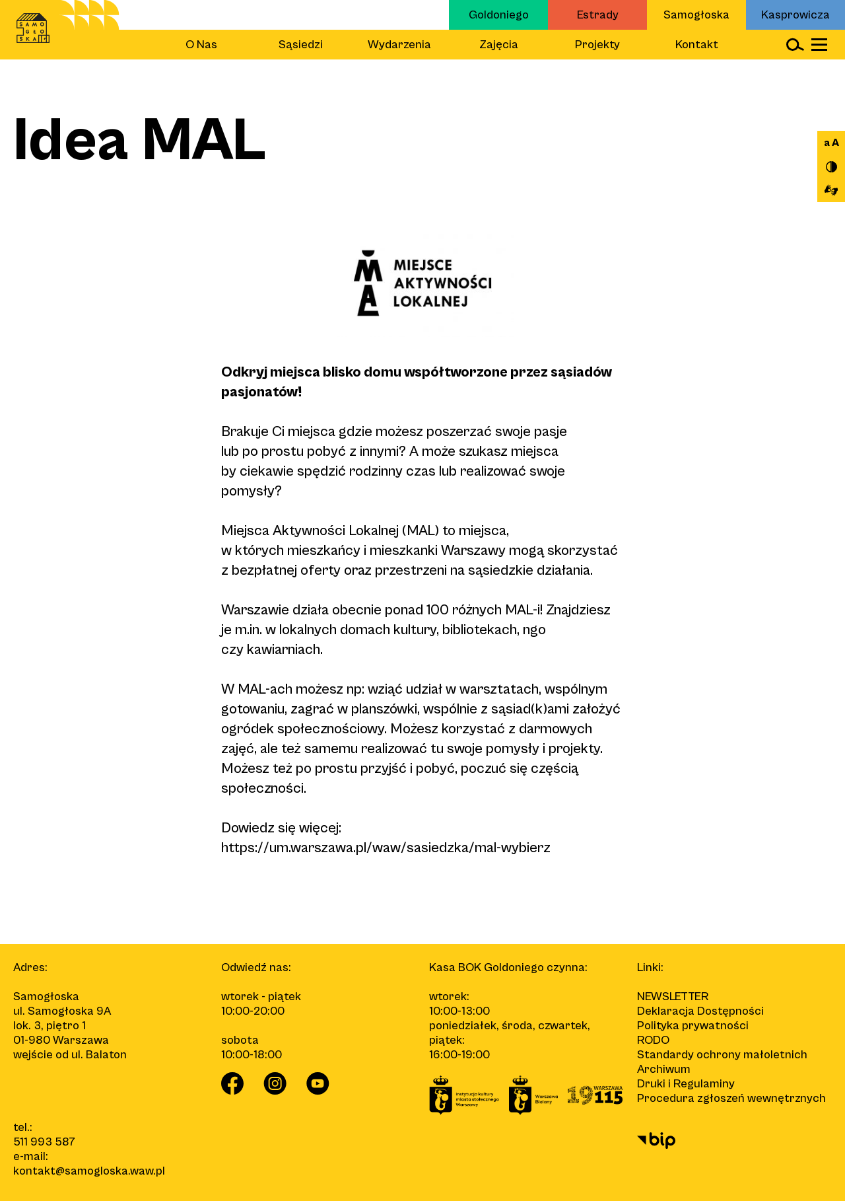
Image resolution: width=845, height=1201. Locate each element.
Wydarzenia (399, 45)
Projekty (597, 45)
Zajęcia (498, 45)
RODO (653, 1040)
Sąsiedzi (301, 45)
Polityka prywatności (693, 1026)
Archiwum (664, 1069)
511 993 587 (44, 1142)
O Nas (201, 45)
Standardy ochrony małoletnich (722, 1055)
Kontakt (696, 45)
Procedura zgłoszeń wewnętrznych (731, 1098)
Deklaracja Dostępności (700, 1011)
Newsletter (672, 996)
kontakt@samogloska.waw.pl (89, 1171)
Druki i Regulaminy (686, 1084)
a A (831, 143)
